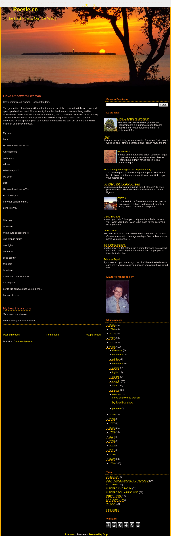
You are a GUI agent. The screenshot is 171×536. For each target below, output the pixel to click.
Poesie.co (25, 9)
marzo (115, 390)
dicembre (117, 350)
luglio (115, 372)
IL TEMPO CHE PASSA (119, 488)
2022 (112, 338)
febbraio (116, 394)
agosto (116, 368)
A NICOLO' (112, 477)
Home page (52, 334)
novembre (117, 354)
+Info (85, 5)
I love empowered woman (22, 96)
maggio (116, 381)
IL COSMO (112, 484)
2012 (112, 445)
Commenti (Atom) (23, 341)
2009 (112, 458)
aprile (115, 385)
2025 (112, 325)
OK (95, 5)
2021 (112, 342)
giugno (116, 376)
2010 (112, 454)
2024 (112, 329)
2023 (112, 333)
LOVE (107, 137)
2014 (112, 436)
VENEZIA (121, 198)
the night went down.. (115, 245)
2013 (112, 441)
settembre (117, 363)
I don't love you (112, 216)
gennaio (116, 408)
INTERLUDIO (114, 496)
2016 (112, 428)
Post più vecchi (93, 334)
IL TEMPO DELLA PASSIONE (122, 492)
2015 (112, 432)
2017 (112, 423)
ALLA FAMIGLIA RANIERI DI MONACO (127, 480)
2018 (112, 419)
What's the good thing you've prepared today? (128, 169)
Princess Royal (112, 259)
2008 (112, 463)
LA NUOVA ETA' (115, 500)
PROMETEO (123, 151)
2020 (112, 347)
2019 (112, 414)
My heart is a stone (17, 308)
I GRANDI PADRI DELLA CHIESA (122, 183)
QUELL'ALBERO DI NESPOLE (132, 119)
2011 (112, 450)
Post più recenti (11, 334)
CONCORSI (110, 230)
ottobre (116, 359)
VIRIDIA (111, 503)
